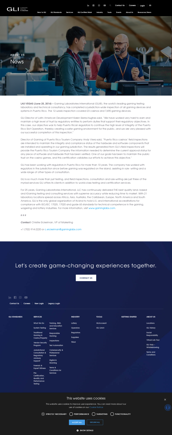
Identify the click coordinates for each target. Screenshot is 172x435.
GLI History (150, 327)
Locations (150, 323)
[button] (86, 430)
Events (118, 12)
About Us (129, 12)
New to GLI (41, 12)
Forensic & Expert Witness (40, 366)
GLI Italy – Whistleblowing (152, 345)
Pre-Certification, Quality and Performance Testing (39, 378)
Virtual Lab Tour (153, 339)
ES (150, 5)
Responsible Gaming (54, 334)
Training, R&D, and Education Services (55, 326)
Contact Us (120, 5)
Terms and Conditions (150, 353)
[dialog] (86, 414)
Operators (75, 327)
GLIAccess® (101, 323)
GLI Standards (56, 12)
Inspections (54, 340)
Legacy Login (54, 303)
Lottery (74, 323)
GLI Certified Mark (85, 12)
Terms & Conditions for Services (55, 370)
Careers (132, 5)
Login (142, 5)
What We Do (39, 323)
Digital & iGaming (53, 361)
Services (69, 12)
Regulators (75, 332)
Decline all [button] (95, 422)
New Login (39, 303)
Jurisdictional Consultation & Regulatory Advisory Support (40, 355)
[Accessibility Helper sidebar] (168, 407)
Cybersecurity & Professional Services (56, 352)
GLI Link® (100, 327)
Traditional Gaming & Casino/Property (40, 335)
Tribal (73, 341)
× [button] (165, 400)
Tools (110, 12)
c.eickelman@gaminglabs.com (63, 229)
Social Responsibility (152, 333)
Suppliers (75, 337)
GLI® (18, 9)
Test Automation (56, 345)
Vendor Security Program (40, 343)
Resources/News (144, 12)
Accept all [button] (77, 422)
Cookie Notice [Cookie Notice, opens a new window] (96, 407)
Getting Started (129, 316)
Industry (100, 12)
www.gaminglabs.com (102, 208)
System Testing (40, 327)
